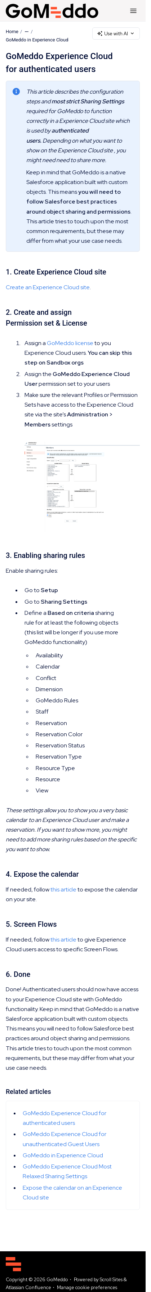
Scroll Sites (111, 1280)
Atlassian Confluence (28, 1287)
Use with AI (116, 34)
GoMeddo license (70, 343)
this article (63, 889)
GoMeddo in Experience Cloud (37, 40)
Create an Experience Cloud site (48, 287)
